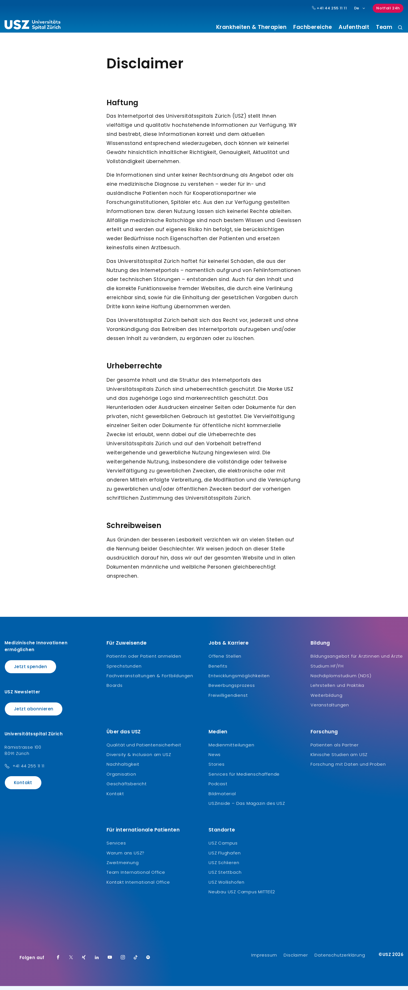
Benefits (218, 670)
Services (116, 847)
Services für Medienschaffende (244, 778)
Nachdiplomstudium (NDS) (341, 680)
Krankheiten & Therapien (251, 27)
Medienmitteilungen (231, 749)
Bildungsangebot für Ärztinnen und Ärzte (357, 660)
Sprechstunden (124, 670)
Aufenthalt (354, 27)
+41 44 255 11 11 (28, 770)
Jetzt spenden (30, 671)
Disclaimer (296, 959)
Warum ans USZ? (125, 857)
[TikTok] (136, 962)
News (215, 759)
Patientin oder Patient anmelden (144, 660)
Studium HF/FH (327, 670)
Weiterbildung (326, 699)
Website (253, 562)
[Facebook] (58, 962)
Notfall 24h (388, 8)
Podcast (218, 788)
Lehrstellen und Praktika (337, 690)
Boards (115, 690)
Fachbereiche (312, 27)
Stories (217, 768)
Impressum (264, 959)
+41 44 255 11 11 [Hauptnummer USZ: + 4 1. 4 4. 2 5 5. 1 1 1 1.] (329, 8)
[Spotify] (148, 962)
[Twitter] (71, 962)
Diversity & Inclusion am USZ (139, 759)
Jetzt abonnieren (33, 713)
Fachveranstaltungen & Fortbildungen (150, 680)
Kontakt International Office (138, 886)
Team (384, 27)
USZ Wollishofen (227, 886)
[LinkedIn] (97, 962)
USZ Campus (223, 847)
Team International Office (136, 876)
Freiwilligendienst (228, 699)
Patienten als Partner (335, 749)
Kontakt (23, 787)
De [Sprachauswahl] (360, 8)
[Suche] (400, 28)
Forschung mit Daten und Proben (348, 768)
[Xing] (84, 962)
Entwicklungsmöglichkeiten (239, 680)
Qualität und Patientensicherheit (144, 749)
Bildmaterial (222, 798)
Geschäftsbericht (127, 788)
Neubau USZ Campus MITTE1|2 (242, 896)
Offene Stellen (225, 660)
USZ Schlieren (224, 867)
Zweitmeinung (123, 867)
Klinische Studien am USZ (339, 759)
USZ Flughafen (225, 857)
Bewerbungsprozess (232, 690)
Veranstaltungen (330, 709)
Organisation (121, 778)
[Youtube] (110, 962)
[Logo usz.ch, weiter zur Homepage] (32, 26)
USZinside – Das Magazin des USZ (247, 807)
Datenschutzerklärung (339, 959)
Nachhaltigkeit (123, 768)
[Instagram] (123, 962)
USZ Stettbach (225, 876)
